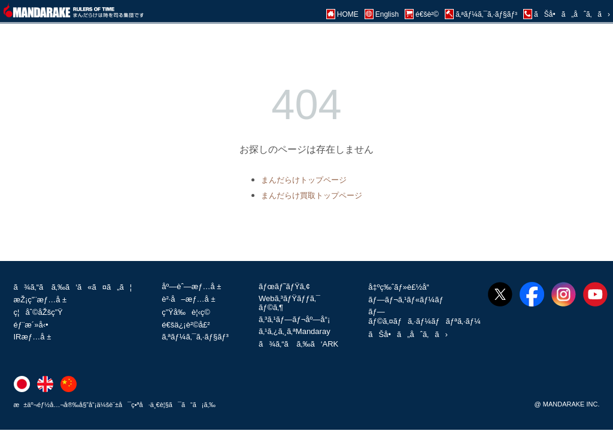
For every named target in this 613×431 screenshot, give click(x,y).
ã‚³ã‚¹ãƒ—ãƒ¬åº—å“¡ (294, 319)
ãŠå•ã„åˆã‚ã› (407, 334)
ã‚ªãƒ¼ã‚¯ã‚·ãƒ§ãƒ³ (195, 336)
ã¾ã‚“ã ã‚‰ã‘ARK (298, 343)
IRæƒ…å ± (32, 336)
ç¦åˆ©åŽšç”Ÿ (38, 312)
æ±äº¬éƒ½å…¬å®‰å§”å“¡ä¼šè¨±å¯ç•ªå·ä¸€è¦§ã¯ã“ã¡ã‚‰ (115, 404)
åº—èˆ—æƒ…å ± (191, 286)
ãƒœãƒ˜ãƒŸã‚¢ (284, 286)
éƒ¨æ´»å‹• (31, 324)
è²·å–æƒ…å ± (188, 299)
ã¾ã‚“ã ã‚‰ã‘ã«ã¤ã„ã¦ (73, 287)
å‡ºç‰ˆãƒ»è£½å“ (401, 287)
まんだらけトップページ (304, 179)
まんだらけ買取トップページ (311, 195)
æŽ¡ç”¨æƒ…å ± (40, 299)
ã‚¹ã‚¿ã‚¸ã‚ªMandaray (294, 331)
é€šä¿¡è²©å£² (186, 324)
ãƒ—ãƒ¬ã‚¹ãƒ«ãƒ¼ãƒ (406, 299)
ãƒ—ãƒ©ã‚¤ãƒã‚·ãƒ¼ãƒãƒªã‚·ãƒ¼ (424, 316)
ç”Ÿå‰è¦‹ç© (189, 312)
